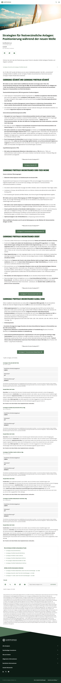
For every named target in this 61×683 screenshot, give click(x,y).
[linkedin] (3, 671)
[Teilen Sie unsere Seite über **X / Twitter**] (10, 584)
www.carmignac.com (11, 616)
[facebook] (8, 671)
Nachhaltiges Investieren (9, 650)
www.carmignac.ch (19, 619)
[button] (30, 646)
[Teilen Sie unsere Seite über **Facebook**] (15, 584)
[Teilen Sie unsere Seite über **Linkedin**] (4, 53)
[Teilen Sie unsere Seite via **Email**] (14, 53)
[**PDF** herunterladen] (9, 53)
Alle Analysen (6, 646)
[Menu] (59, 2)
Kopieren (53, 584)
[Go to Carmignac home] (6, 2)
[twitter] (5, 671)
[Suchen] (56, 2)
